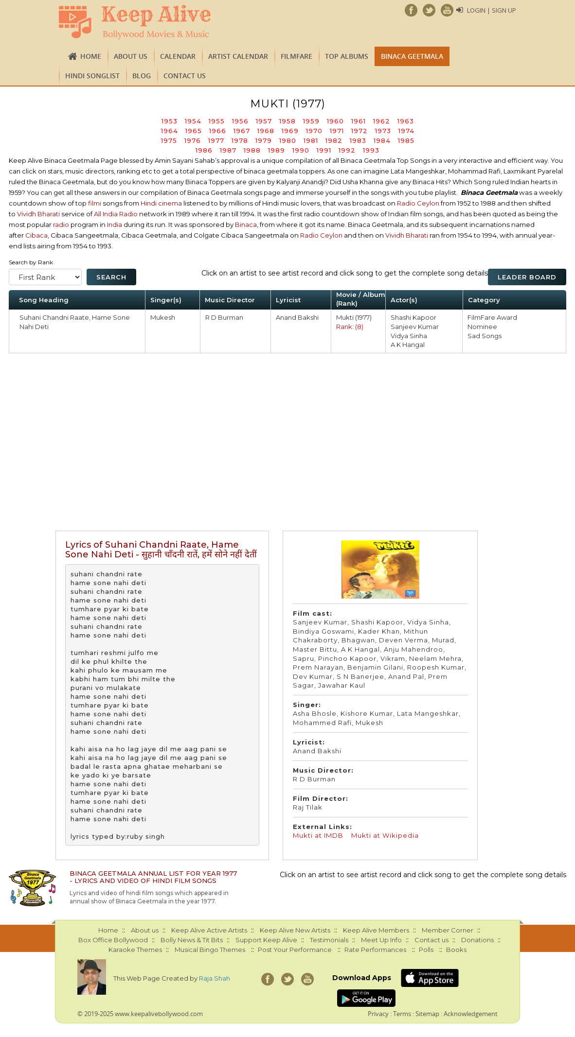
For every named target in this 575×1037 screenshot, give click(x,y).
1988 (252, 150)
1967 (242, 131)
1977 (216, 140)
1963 (405, 121)
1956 (240, 121)
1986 (204, 150)
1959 (311, 121)
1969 (290, 131)
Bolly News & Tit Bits (192, 940)
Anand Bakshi (297, 317)
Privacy (378, 1013)
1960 (335, 121)
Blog (141, 75)
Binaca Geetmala (412, 56)
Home (90, 56)
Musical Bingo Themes (210, 949)
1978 (240, 140)
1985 (406, 140)
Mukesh (162, 317)
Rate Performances (375, 949)
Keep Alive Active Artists (209, 930)
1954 (193, 121)
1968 (265, 131)
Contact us (184, 75)
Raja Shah (214, 978)
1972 (359, 131)
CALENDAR (178, 56)
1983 (358, 140)
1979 (263, 140)
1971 (337, 131)
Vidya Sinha (409, 336)
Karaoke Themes (135, 949)
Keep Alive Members (376, 930)
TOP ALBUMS (346, 56)
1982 (333, 140)
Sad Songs (484, 336)
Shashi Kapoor (413, 317)
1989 (276, 150)
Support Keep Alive (266, 940)
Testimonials (329, 940)
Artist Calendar (238, 56)
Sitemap (427, 1013)
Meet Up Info (381, 940)
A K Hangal (408, 344)
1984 (382, 140)
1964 (169, 131)
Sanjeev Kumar (415, 326)
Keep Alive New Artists (295, 930)
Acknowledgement (471, 1013)
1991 (324, 150)
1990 (300, 150)
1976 (192, 140)
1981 (311, 140)
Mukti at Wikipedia (385, 835)
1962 (381, 121)
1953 (170, 121)
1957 (264, 121)
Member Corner (447, 930)
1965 (193, 131)
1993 (371, 150)
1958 (287, 121)
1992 (347, 150)
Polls (426, 949)
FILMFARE (296, 56)
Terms (402, 1013)
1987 (228, 150)
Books (456, 949)
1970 (314, 131)
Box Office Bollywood (113, 940)
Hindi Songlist (92, 75)
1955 (217, 121)
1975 (169, 140)
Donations (477, 940)
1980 (287, 140)
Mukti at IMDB (318, 835)
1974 (406, 131)
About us (130, 56)
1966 (217, 131)
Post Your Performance (295, 949)
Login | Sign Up (491, 10)
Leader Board (527, 277)
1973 (383, 131)
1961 (358, 121)
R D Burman (224, 317)
